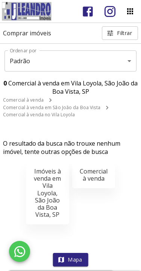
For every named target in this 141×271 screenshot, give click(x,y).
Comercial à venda (23, 100)
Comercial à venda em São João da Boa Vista (51, 107)
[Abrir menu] (130, 11)
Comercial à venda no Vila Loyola (39, 114)
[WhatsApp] (19, 251)
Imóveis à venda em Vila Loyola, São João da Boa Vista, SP (47, 193)
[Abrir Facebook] (87, 11)
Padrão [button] (20, 61)
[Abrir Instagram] (110, 11)
